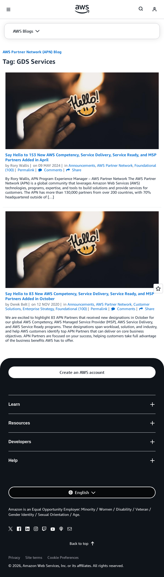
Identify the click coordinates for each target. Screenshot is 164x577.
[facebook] (19, 529)
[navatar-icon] (154, 9)
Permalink (26, 170)
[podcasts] (61, 529)
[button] (26, 31)
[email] (69, 529)
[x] (10, 529)
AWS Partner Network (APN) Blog (32, 52)
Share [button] (73, 170)
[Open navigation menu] (8, 9)
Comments (50, 170)
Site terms (33, 557)
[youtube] (53, 529)
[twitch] (44, 529)
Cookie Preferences (63, 557)
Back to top (82, 543)
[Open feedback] (158, 288)
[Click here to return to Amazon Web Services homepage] (82, 9)
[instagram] (36, 529)
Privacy (14, 557)
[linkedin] (27, 529)
